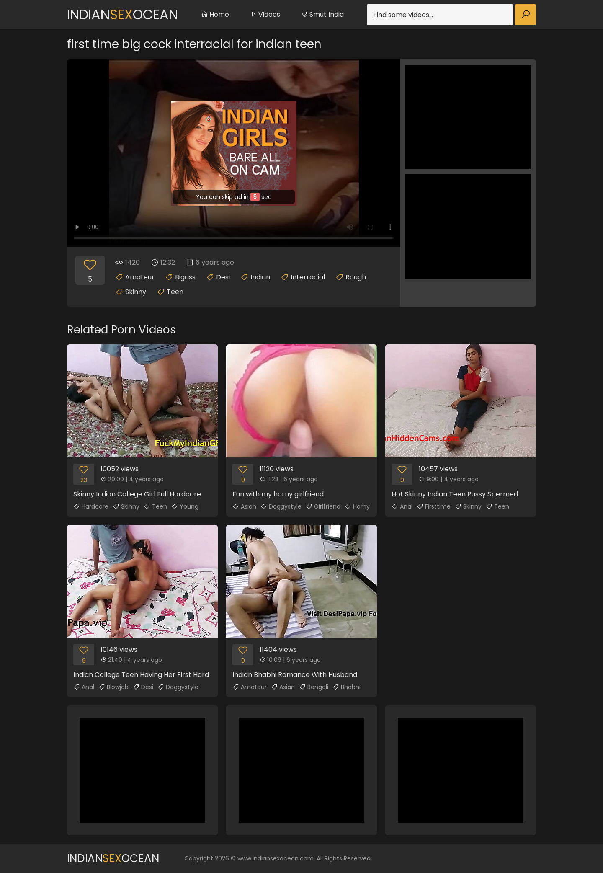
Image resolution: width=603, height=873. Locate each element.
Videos (265, 14)
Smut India (322, 14)
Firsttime (434, 506)
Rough (355, 277)
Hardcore (90, 506)
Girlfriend (323, 506)
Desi (223, 277)
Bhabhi (346, 687)
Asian (244, 506)
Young (184, 506)
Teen (175, 292)
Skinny (135, 292)
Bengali (313, 687)
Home (215, 14)
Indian (260, 277)
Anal (402, 506)
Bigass (185, 277)
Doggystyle (281, 506)
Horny (357, 506)
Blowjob (113, 687)
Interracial (308, 277)
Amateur (140, 277)
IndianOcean (122, 14)
